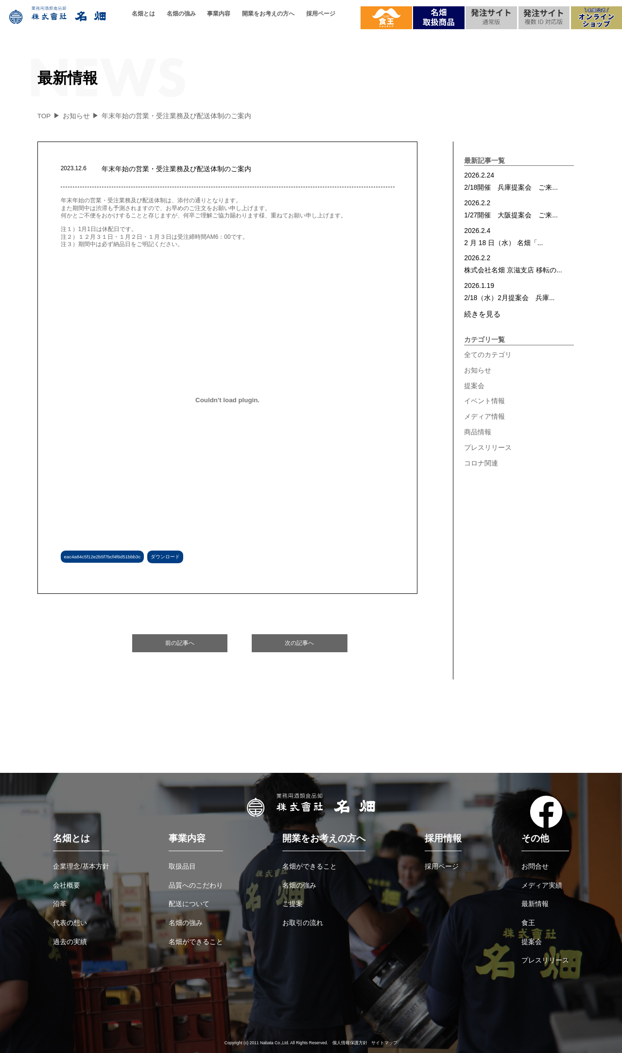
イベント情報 (484, 401)
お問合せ (535, 866)
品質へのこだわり (196, 885)
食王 (528, 923)
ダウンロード (165, 556)
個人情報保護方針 (349, 1042)
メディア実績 (541, 885)
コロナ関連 (481, 463)
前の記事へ (179, 643)
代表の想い (70, 923)
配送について (189, 904)
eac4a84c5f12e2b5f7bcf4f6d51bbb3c (102, 556)
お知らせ (477, 370)
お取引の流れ (302, 923)
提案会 (474, 386)
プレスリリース (488, 447)
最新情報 (535, 904)
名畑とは (143, 13)
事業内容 (218, 13)
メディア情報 (484, 416)
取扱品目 (182, 866)
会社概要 (66, 885)
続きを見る (482, 314)
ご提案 (292, 904)
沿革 (60, 904)
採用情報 (443, 838)
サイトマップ (384, 1042)
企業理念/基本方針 (81, 866)
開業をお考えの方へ (268, 13)
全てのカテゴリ (488, 354)
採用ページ (320, 13)
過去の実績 (70, 942)
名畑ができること (196, 942)
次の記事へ (299, 643)
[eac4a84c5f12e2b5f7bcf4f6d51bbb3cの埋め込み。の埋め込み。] (228, 400)
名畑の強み (181, 13)
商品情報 (477, 432)
